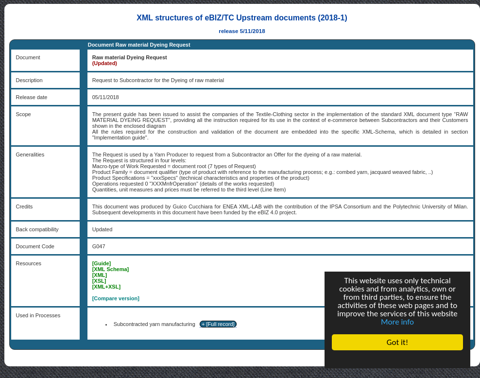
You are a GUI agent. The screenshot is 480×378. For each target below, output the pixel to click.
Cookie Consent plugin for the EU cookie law (397, 359)
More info (397, 322)
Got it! (397, 342)
